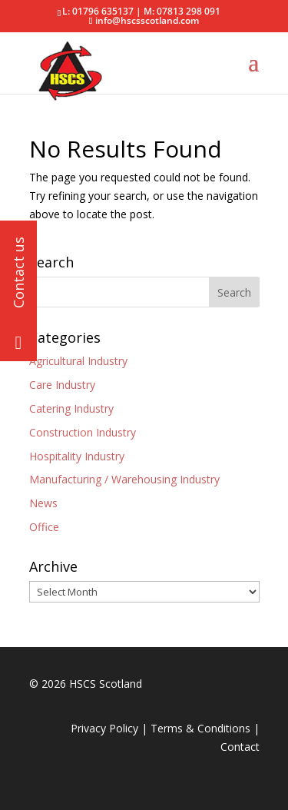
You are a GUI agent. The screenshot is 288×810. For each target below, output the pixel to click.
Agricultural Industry (78, 361)
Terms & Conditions (200, 728)
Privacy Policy (104, 728)
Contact (240, 746)
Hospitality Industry (76, 456)
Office (44, 527)
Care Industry (62, 384)
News (43, 503)
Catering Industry (71, 408)
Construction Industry (82, 432)
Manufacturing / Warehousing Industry (124, 479)
